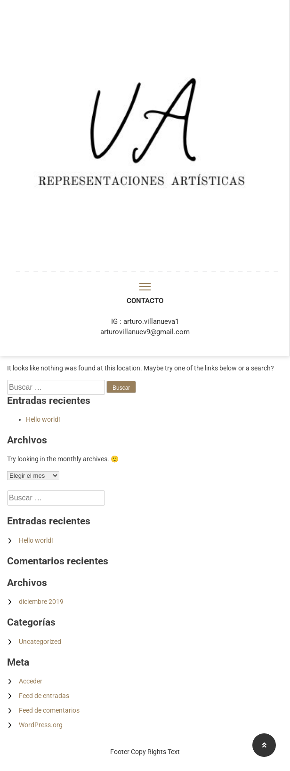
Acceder (30, 681)
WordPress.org (41, 725)
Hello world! (43, 419)
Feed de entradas (44, 695)
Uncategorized (40, 641)
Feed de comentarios (49, 710)
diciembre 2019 (41, 601)
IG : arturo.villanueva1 (145, 321)
